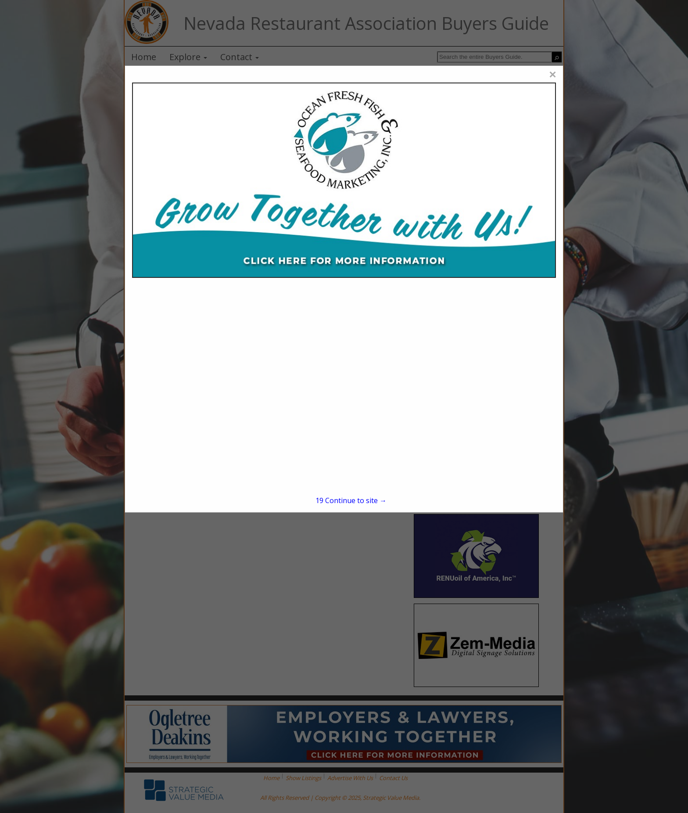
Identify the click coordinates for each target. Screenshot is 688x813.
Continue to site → (351, 500)
